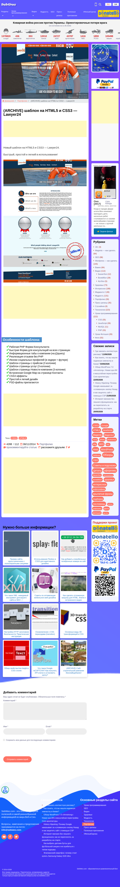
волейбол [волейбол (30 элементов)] (97, 479)
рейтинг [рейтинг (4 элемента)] (110, 504)
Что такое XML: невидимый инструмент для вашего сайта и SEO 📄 (16, 597)
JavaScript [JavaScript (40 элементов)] (108, 430)
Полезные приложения (94, 830)
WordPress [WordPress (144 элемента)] (107, 449)
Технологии (100, 309)
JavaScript (102, 323)
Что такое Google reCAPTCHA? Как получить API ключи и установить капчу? (45, 671)
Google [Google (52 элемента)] (104, 425)
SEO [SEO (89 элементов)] (101, 444)
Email (49, 726)
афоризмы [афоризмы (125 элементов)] (110, 470)
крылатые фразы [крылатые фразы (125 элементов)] (103, 493)
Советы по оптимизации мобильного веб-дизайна (45, 596)
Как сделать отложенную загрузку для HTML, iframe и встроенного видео (74, 597)
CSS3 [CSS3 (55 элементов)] (96, 425)
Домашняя (8, 101)
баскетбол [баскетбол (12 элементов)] (97, 475)
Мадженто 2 (100, 292)
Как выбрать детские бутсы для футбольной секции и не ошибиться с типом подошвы (58, 846)
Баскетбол (102, 274)
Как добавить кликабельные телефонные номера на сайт (73, 560)
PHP (100, 330)
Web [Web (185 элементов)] (95, 449)
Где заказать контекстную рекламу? (59, 805)
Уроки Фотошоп (102, 334)
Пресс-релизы (101, 302)
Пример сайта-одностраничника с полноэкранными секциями (16, 561)
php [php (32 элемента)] (94, 444)
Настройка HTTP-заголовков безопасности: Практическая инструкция (16, 634)
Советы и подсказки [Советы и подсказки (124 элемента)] (104, 465)
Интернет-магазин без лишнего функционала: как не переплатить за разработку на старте (58, 837)
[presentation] (21, 750)
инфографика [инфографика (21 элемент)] (99, 489)
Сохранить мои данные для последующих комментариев (30, 740)
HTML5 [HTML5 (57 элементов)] (96, 430)
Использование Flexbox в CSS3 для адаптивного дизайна (45, 561)
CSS (100, 319)
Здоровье (99, 285)
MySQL (101, 326)
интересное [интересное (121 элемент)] (99, 484)
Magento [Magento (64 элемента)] (97, 434)
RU (108, 4)
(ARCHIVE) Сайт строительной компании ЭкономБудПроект (73, 670)
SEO (52, 12)
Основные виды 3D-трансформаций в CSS (73, 633)
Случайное (100, 306)
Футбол (101, 281)
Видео (34, 11)
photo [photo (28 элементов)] (102, 439)
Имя (5, 726)
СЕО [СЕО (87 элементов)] (95, 460)
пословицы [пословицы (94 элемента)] (99, 503)
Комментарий (9, 700)
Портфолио (22, 101)
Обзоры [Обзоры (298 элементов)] (108, 454)
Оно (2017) (97, 202)
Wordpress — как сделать (106, 260)
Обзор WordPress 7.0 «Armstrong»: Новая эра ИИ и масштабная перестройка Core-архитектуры (60, 817)
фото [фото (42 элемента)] (106, 508)
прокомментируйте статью (21, 447)
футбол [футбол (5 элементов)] (105, 513)
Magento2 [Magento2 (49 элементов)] (109, 434)
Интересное (100, 288)
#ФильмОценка (89, 12)
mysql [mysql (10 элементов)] (95, 439)
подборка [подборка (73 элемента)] (98, 498)
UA (115, 4)
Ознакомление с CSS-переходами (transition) (45, 633)
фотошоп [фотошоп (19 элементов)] (97, 513)
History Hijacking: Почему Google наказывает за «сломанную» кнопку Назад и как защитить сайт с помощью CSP (105, 389)
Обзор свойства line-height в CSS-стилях (16, 669)
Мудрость (44, 12)
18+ (96, 247)
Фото (97, 337)
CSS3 (14, 438)
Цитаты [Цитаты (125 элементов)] (97, 470)
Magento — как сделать (105, 250)
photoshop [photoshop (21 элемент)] (111, 439)
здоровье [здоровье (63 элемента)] (109, 479)
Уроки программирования (19, 12)
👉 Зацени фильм (105, 231)
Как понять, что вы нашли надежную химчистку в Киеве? (105, 360)
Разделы (4, 11)
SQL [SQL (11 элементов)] (108, 444)
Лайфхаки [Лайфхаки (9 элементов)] (96, 455)
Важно (98, 267)
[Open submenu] (3, 15)
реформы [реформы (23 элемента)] (97, 508)
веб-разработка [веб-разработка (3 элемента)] (108, 475)
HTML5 (22, 438)
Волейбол (102, 277)
